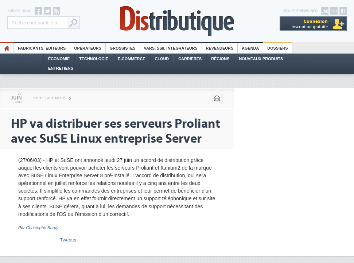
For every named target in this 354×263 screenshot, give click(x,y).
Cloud (162, 59)
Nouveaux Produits (261, 59)
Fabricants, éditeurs (42, 48)
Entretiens (60, 68)
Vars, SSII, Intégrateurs (171, 48)
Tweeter (68, 240)
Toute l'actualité (49, 98)
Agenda (250, 48)
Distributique (177, 20)
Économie (59, 59)
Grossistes (123, 48)
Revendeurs (220, 48)
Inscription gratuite (310, 24)
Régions (220, 59)
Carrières (190, 59)
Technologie (93, 59)
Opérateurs (87, 48)
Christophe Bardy (42, 227)
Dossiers (277, 48)
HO (7, 48)
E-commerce (131, 59)
